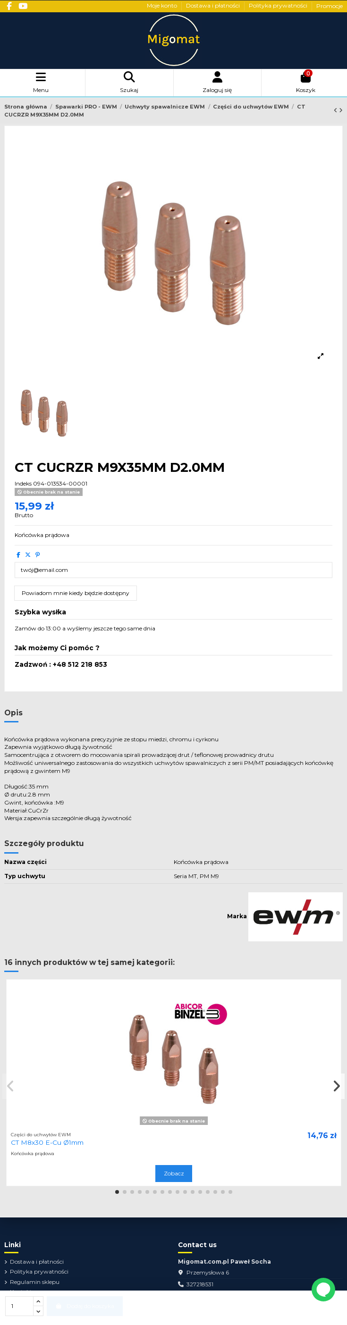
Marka (237, 916)
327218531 (199, 1284)
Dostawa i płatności (213, 5)
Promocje (329, 5)
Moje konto (162, 5)
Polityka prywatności (279, 5)
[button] (117, 1192)
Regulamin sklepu (34, 1281)
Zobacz (174, 1173)
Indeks (23, 483)
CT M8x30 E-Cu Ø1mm (47, 1142)
